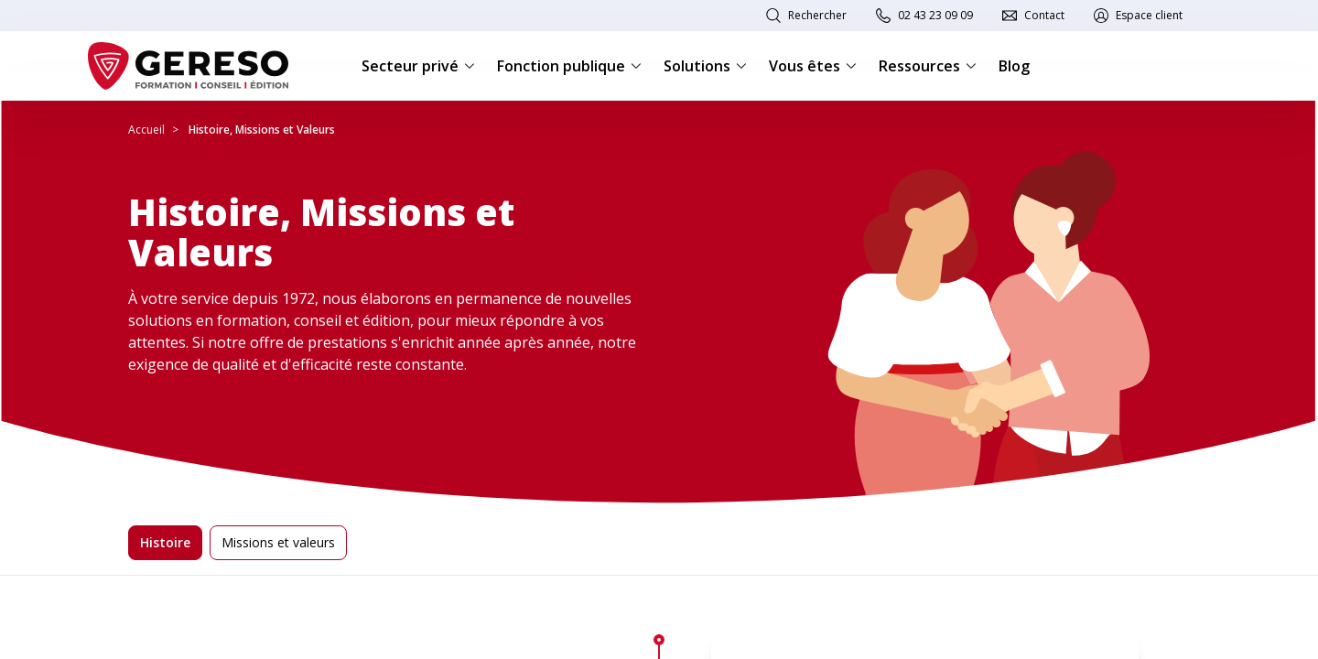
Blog (1014, 66)
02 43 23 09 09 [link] (935, 15)
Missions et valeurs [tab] (278, 542)
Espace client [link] (1149, 15)
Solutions (705, 66)
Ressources (928, 66)
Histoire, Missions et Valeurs (262, 129)
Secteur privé (418, 66)
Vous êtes (813, 66)
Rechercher (817, 15)
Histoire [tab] (165, 542)
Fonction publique (569, 66)
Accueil (146, 129)
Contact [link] (1044, 15)
